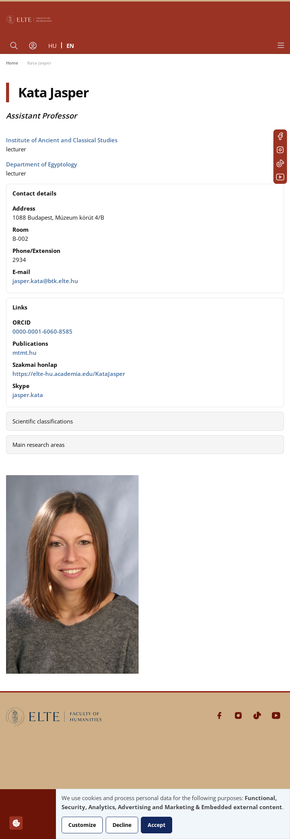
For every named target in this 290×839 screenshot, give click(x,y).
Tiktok (280, 163)
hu (52, 45)
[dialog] (173, 814)
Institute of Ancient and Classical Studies (61, 140)
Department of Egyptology (41, 164)
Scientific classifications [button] (42, 421)
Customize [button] (82, 824)
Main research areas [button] (38, 444)
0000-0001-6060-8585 (42, 331)
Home (12, 63)
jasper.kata (27, 395)
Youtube (280, 177)
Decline (122, 824)
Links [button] (19, 307)
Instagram (280, 150)
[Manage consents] (16, 823)
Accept (156, 824)
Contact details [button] (34, 193)
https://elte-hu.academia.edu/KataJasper (68, 373)
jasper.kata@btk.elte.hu (45, 281)
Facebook (280, 136)
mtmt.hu (24, 352)
